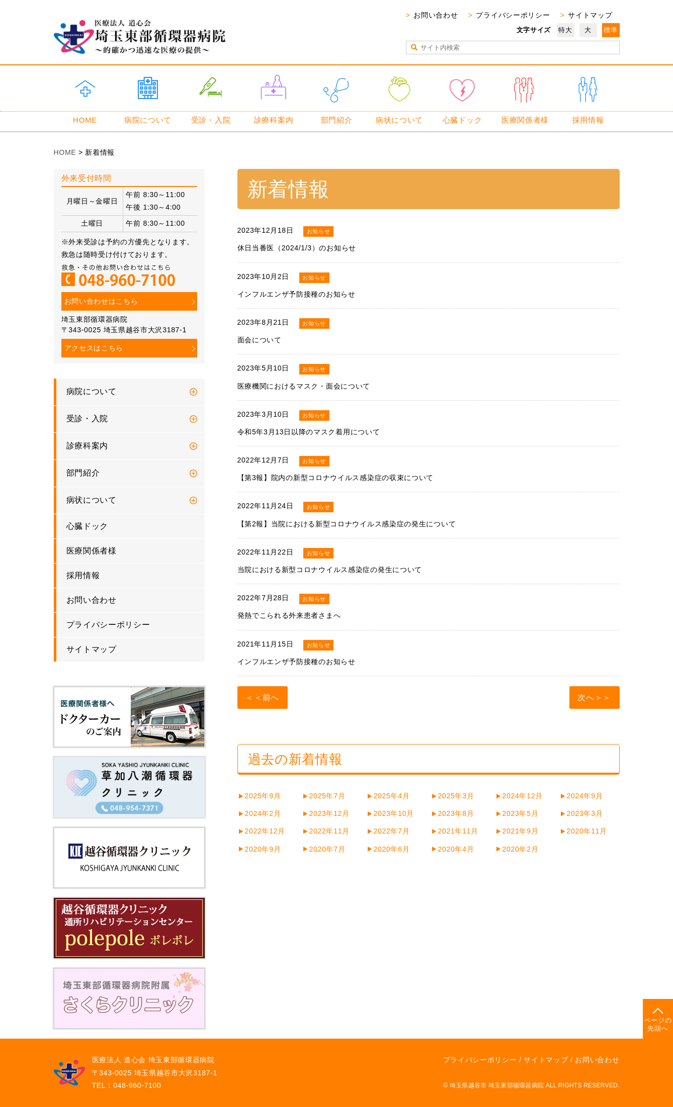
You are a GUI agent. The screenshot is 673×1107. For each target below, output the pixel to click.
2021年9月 (520, 831)
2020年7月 (327, 849)
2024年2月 (263, 813)
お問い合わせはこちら (101, 301)
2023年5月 (520, 813)
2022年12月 (265, 831)
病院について (148, 120)
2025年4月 (392, 796)
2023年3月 (585, 813)
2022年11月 (329, 831)
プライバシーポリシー (513, 15)
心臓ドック (462, 120)
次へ (585, 697)
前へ (271, 697)
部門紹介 (337, 120)
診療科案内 (274, 120)
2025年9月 (263, 796)
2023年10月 (394, 813)
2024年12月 (522, 796)
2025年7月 (327, 796)
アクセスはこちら (94, 348)
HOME (85, 120)
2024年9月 (585, 796)
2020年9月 (263, 849)
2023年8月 (456, 813)
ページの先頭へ (658, 1024)
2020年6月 (392, 849)
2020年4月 (456, 849)
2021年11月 (458, 831)
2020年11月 (587, 831)
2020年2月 (520, 849)
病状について (399, 120)
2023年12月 (329, 813)
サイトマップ (590, 15)
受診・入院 (211, 120)
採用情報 (588, 120)
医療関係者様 (525, 120)
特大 (565, 30)
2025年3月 (456, 796)
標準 (610, 30)
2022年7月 (392, 831)
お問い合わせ (435, 15)
